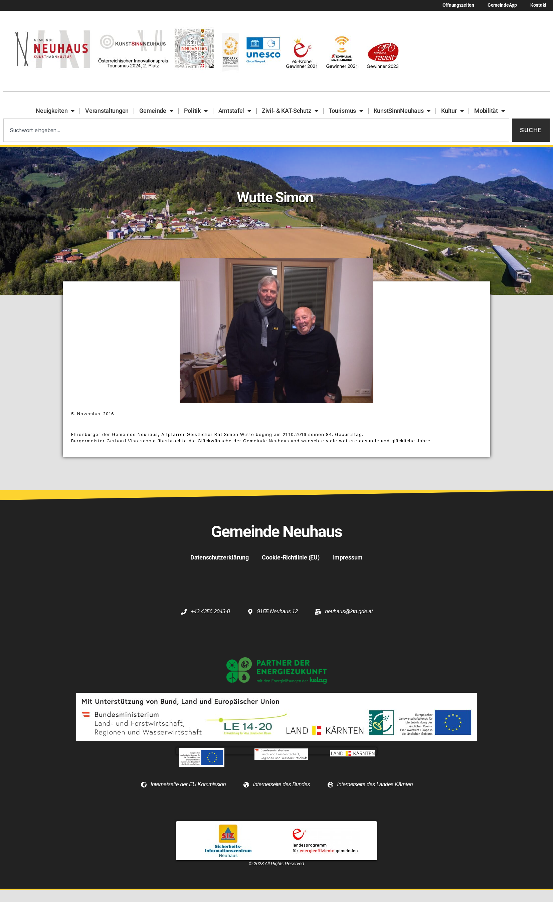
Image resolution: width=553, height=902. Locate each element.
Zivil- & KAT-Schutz (290, 110)
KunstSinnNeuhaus (402, 110)
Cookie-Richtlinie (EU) (290, 557)
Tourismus (346, 110)
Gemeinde (156, 110)
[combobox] (256, 130)
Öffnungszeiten (458, 5)
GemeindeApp (502, 5)
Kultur (452, 110)
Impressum (348, 557)
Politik (196, 110)
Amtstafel (234, 110)
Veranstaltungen (107, 110)
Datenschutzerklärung (219, 557)
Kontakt (538, 5)
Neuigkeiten (55, 110)
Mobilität (489, 110)
